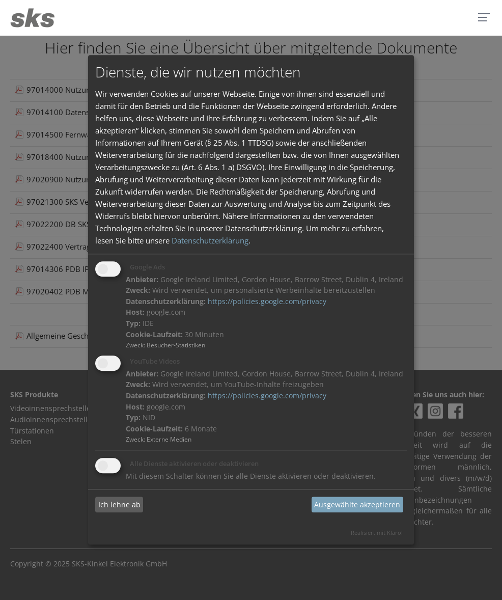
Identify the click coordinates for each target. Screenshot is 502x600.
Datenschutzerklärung (210, 240)
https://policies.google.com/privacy (267, 301)
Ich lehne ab (119, 504)
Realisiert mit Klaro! (377, 533)
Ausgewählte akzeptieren (357, 504)
